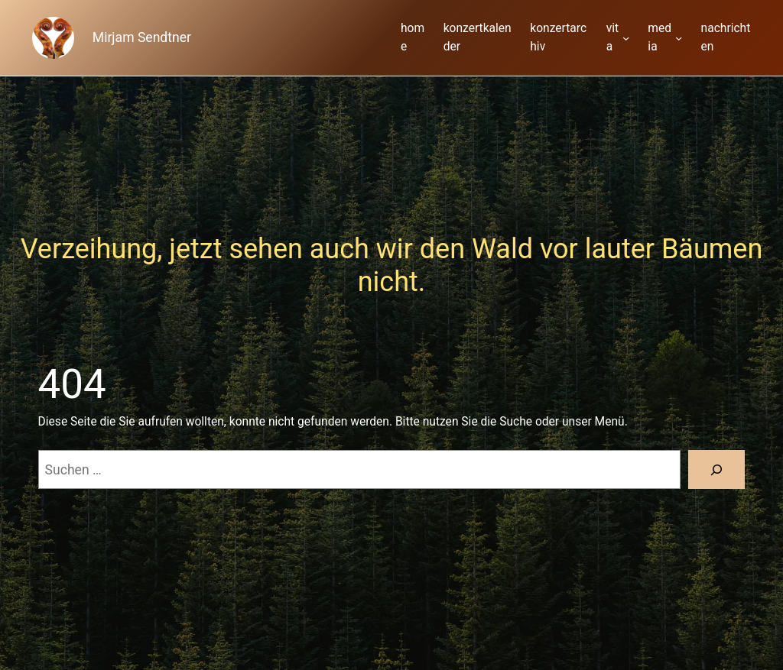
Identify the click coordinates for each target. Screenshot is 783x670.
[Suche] (717, 469)
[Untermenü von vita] (625, 37)
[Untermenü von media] (678, 37)
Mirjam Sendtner (142, 37)
